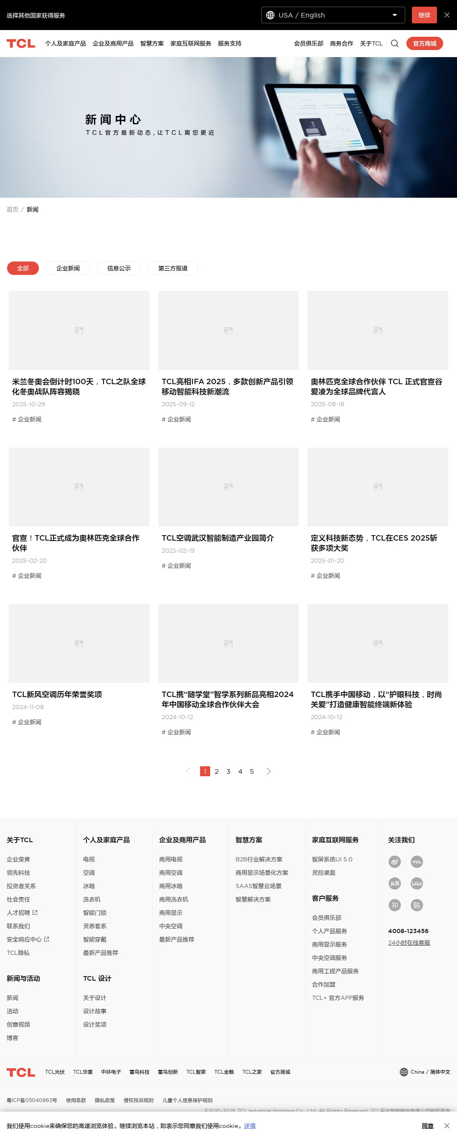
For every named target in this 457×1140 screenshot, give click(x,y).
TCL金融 (224, 1072)
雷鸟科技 (139, 1072)
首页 (12, 209)
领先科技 (18, 872)
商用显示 (171, 912)
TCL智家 (196, 1072)
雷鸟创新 (168, 1072)
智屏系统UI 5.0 (332, 859)
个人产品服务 (329, 931)
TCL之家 (252, 1072)
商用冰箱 (171, 886)
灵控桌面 (323, 872)
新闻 (12, 998)
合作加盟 (323, 984)
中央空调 (171, 926)
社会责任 (18, 899)
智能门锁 (95, 912)
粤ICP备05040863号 (32, 1100)
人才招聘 (22, 912)
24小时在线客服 (409, 942)
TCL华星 (83, 1072)
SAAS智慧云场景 (259, 886)
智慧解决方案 (253, 899)
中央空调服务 (329, 957)
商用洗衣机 (173, 899)
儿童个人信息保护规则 (187, 1100)
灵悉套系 (95, 926)
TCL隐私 (18, 952)
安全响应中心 (28, 939)
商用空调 (171, 872)
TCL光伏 (55, 1072)
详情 (250, 1126)
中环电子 (111, 1072)
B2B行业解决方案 (259, 859)
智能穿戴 (95, 939)
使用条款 (76, 1100)
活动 (12, 1011)
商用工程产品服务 (335, 971)
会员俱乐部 (326, 917)
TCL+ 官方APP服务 (338, 998)
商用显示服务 (329, 944)
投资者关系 (21, 886)
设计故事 (95, 1011)
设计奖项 (95, 1024)
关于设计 (95, 998)
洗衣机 (92, 899)
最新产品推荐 (100, 952)
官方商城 (280, 1072)
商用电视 (171, 859)
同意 (428, 1126)
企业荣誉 (18, 859)
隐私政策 (105, 1100)
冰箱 (89, 886)
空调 (89, 872)
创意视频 (18, 1024)
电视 (89, 859)
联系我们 (18, 926)
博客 (12, 1038)
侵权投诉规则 (139, 1100)
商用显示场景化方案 (262, 872)
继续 (424, 15)
